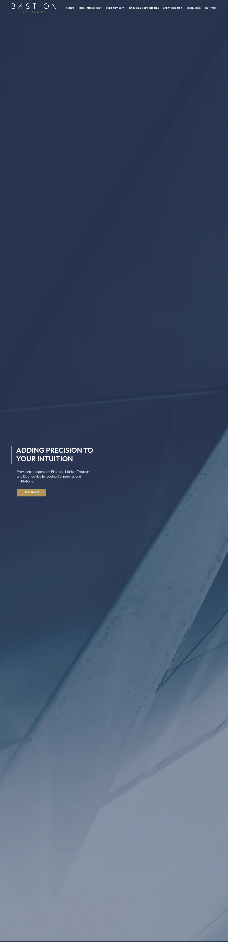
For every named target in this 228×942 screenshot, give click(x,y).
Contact (211, 7)
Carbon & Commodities (144, 7)
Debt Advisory (115, 7)
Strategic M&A (172, 7)
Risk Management (90, 7)
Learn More (31, 492)
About (70, 7)
